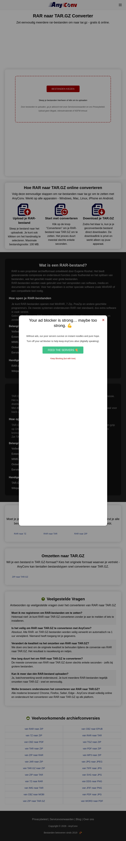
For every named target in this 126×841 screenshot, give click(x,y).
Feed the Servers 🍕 (63, 350)
